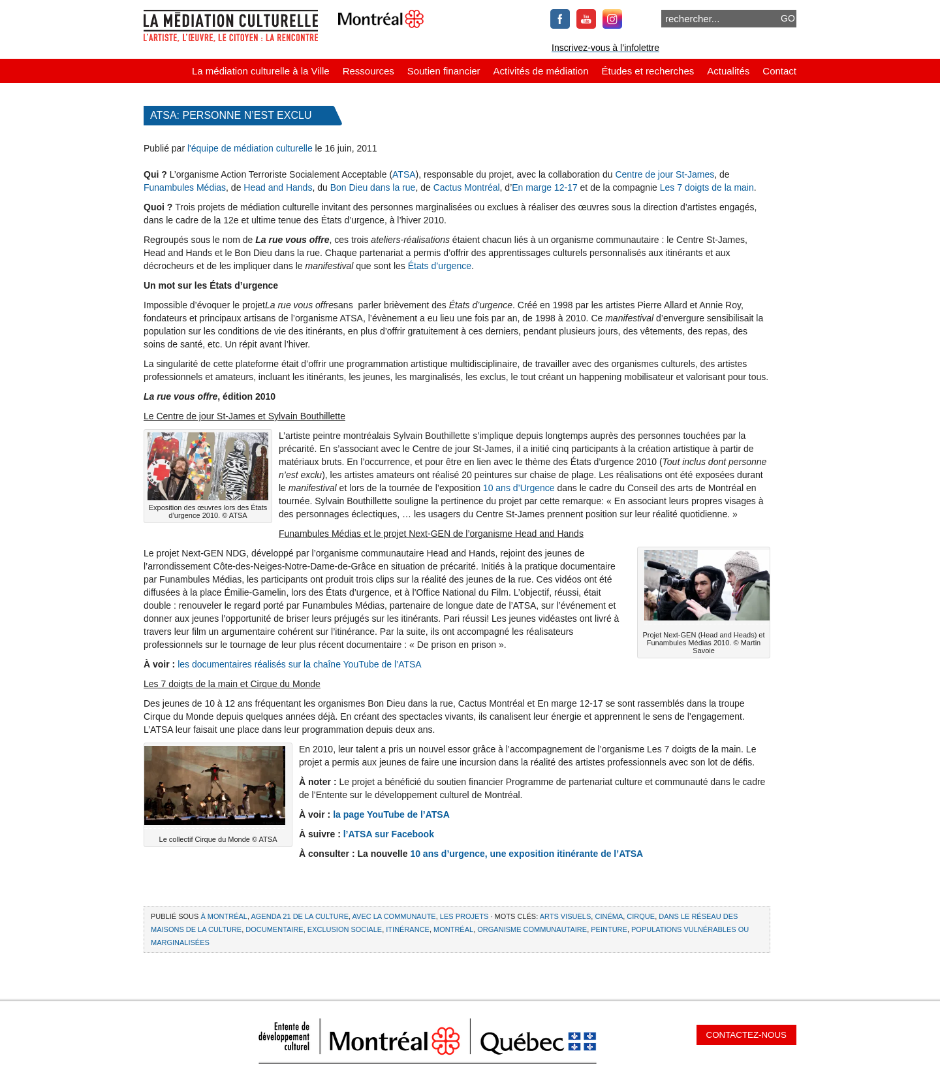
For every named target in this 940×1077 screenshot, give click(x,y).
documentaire (274, 929)
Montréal (453, 929)
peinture (609, 929)
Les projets (464, 916)
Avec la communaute (394, 916)
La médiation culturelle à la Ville (261, 70)
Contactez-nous (746, 1035)
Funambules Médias (185, 187)
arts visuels (565, 916)
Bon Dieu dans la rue (373, 187)
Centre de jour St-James (664, 174)
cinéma (609, 916)
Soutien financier (443, 70)
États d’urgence (439, 266)
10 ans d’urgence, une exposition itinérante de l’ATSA (526, 853)
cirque (641, 916)
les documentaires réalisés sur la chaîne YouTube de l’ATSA (300, 664)
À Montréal (223, 916)
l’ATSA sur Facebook (388, 834)
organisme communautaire (532, 929)
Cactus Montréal (466, 187)
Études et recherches (648, 70)
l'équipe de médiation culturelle (250, 148)
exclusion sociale (344, 929)
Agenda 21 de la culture (300, 916)
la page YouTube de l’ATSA (391, 814)
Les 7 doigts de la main (707, 187)
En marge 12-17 (544, 187)
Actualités (728, 70)
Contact (779, 70)
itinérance (408, 929)
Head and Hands (277, 187)
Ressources (368, 70)
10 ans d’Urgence (520, 488)
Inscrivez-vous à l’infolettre (605, 47)
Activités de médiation (541, 70)
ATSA (404, 174)
